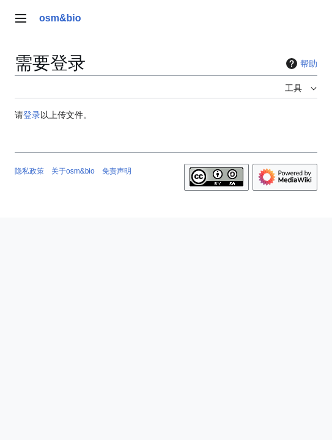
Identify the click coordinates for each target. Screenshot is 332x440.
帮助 (300, 63)
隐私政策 (29, 171)
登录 (31, 115)
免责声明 (116, 171)
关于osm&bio (73, 171)
